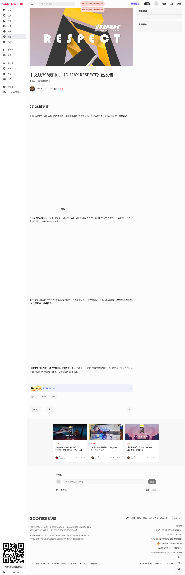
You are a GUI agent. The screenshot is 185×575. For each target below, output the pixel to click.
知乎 (127, 518)
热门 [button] (148, 489)
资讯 (61, 89)
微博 (133, 518)
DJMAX (34, 396)
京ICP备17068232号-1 (175, 534)
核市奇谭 (164, 518)
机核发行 (173, 518)
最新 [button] (154, 489)
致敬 (44, 396)
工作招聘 (93, 563)
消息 (179, 4)
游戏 (53, 396)
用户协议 (64, 563)
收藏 (164, 4)
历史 (171, 4)
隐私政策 (74, 563)
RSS (180, 518)
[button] (35, 409)
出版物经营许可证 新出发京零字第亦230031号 (166, 552)
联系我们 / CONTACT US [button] (39, 563)
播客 (145, 518)
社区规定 (83, 563)
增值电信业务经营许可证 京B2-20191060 (168, 530)
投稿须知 (55, 563)
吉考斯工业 (153, 518)
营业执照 (179, 526)
